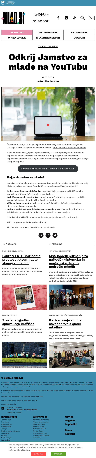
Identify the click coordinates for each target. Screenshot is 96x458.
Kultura (5, 315)
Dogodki (79, 37)
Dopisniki (70, 424)
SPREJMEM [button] (58, 454)
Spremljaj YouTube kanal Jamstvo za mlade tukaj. (48, 168)
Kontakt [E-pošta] (70, 433)
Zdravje (4, 429)
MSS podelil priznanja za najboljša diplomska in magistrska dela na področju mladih (68, 261)
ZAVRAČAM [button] (38, 454)
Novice (69, 416)
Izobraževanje (6, 426)
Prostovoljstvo (38, 431)
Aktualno (16, 33)
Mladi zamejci (6, 438)
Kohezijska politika (40, 433)
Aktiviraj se (79, 33)
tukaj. (44, 222)
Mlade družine (6, 424)
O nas (68, 430)
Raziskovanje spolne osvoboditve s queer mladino (65, 323)
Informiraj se (48, 33)
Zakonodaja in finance (41, 435)
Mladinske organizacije (41, 420)
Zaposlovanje (48, 46)
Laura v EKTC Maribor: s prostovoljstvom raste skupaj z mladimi (21, 259)
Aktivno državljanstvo (41, 422)
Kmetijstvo (5, 422)
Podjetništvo (5, 440)
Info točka (37, 438)
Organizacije (16, 38)
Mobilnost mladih (39, 429)
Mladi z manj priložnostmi (60, 315)
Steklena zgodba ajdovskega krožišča (18, 322)
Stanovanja (5, 433)
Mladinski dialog (39, 424)
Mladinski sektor (48, 38)
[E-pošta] (92, 18)
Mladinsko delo (9, 251)
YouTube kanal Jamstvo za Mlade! (69, 147)
